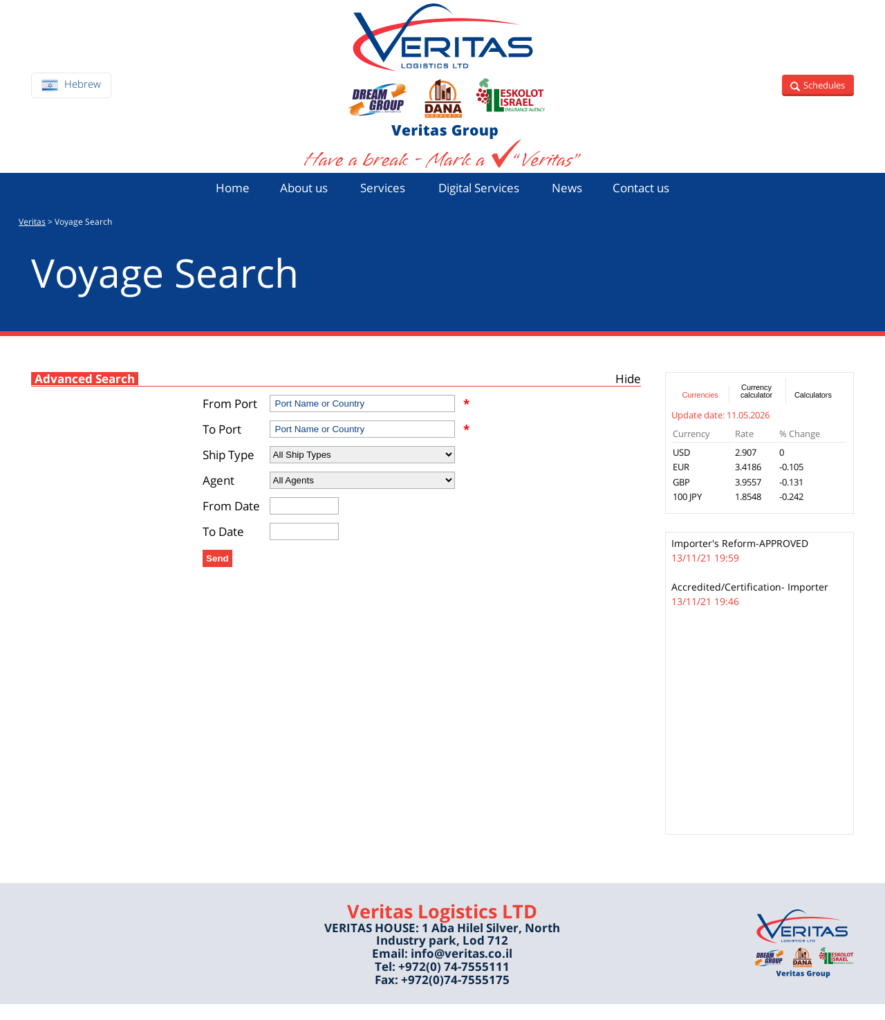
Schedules (822, 92)
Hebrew (82, 91)
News (577, 201)
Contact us (656, 201)
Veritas (32, 237)
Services (377, 201)
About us (291, 201)
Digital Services (480, 201)
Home (215, 201)
